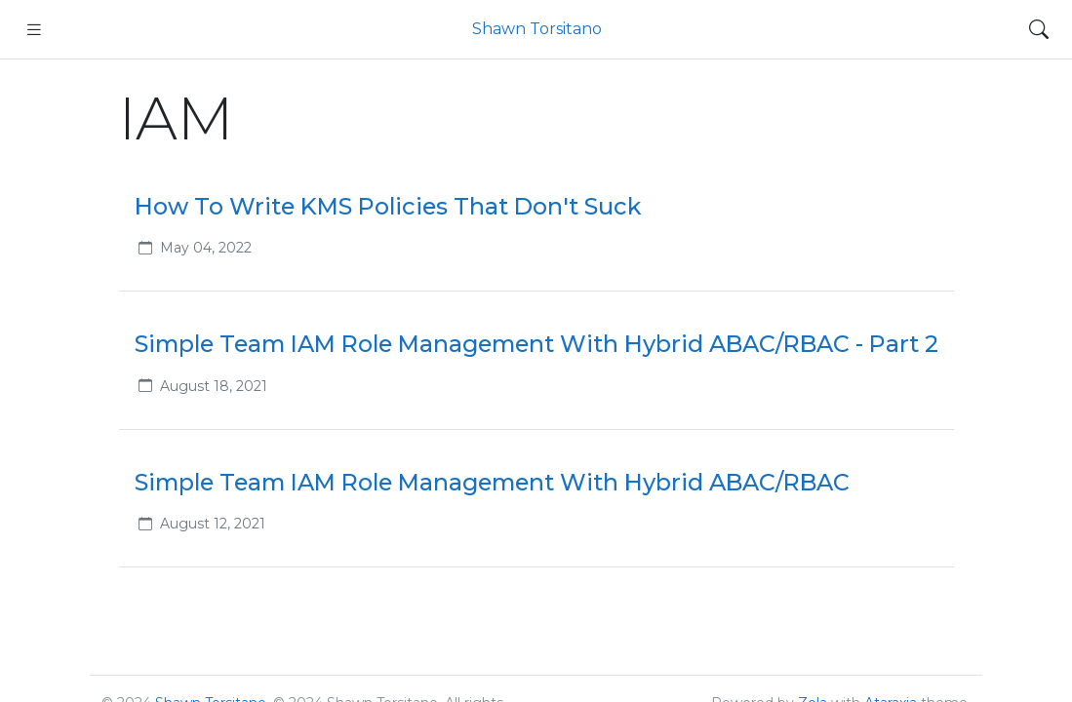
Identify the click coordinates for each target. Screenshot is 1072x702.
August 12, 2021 (212, 523)
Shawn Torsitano (537, 29)
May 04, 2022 (206, 247)
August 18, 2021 (213, 386)
